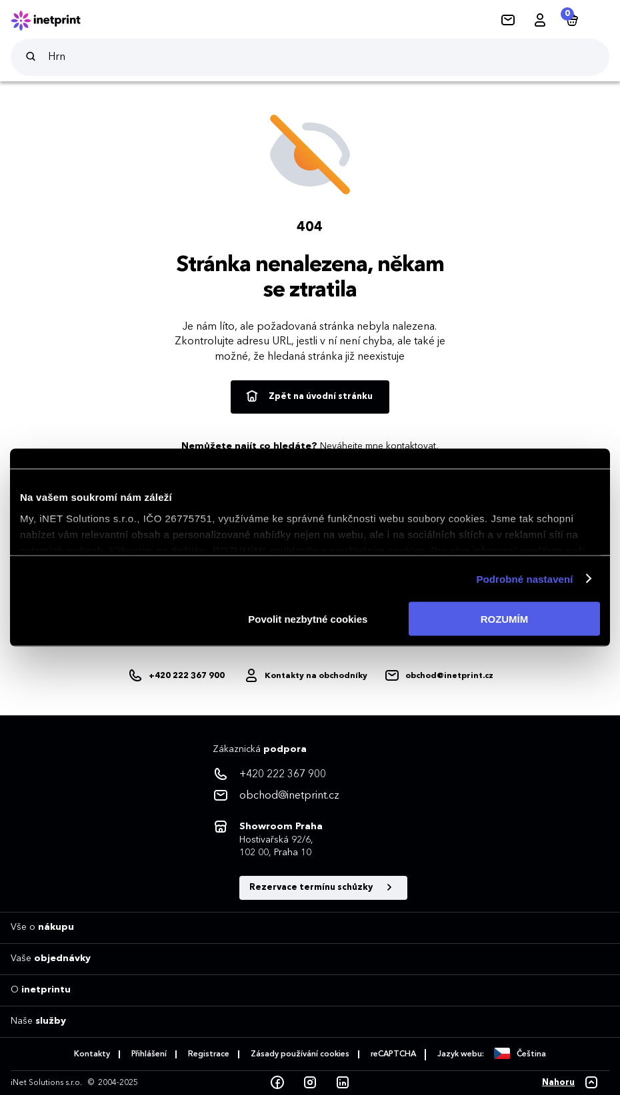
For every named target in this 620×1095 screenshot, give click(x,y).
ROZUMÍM (505, 619)
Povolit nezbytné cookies (307, 619)
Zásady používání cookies (300, 1054)
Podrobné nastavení (524, 578)
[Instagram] (310, 1083)
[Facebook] (277, 1083)
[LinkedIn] (343, 1083)
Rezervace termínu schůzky (323, 888)
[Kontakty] (508, 20)
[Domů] (55, 20)
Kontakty (92, 1054)
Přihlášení (149, 1054)
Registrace (208, 1054)
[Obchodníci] (305, 676)
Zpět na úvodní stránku (308, 397)
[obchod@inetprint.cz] (438, 676)
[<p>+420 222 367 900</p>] (310, 774)
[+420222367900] (177, 676)
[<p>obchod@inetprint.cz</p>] (310, 796)
